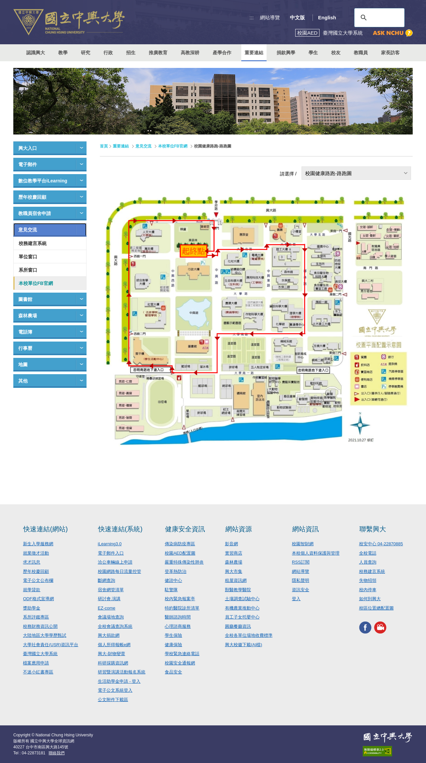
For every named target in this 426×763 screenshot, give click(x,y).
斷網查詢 (106, 580)
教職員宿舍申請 (34, 213)
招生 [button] (130, 52)
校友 (335, 52)
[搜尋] (378, 18)
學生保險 (173, 635)
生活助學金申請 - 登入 (119, 681)
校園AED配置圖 (180, 553)
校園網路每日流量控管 (119, 571)
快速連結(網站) (45, 529)
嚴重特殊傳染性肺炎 (184, 562)
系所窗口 (28, 270)
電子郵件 (27, 164)
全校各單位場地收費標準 (249, 635)
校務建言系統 (33, 243)
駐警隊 (171, 589)
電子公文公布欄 (38, 580)
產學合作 (222, 52)
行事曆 (25, 348)
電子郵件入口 (111, 553)
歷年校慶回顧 (32, 197)
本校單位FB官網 (36, 283)
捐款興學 (286, 52)
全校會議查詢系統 (115, 626)
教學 (63, 52)
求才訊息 (31, 562)
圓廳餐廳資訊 (238, 626)
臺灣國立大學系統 (40, 653)
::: (252, 17)
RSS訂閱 (301, 562)
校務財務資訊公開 (40, 626)
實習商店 (233, 553)
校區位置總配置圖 (376, 608)
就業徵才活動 (36, 553)
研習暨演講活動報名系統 (121, 671)
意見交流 (27, 229)
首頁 (104, 146)
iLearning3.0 (110, 543)
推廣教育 (158, 52)
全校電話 (367, 553)
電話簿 (25, 332)
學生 (313, 52)
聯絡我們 (57, 753)
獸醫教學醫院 (238, 589)
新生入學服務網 (38, 543)
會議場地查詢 (111, 617)
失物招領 (367, 580)
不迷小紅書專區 (38, 671)
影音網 (231, 543)
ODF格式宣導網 (38, 598)
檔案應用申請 (36, 662)
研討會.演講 (109, 598)
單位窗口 (28, 256)
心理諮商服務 (178, 626)
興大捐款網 (108, 635)
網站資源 (238, 529)
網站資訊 (305, 529)
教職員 (361, 52)
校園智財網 (303, 543)
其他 (23, 380)
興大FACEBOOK (365, 627)
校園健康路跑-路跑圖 (328, 173)
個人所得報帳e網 (114, 644)
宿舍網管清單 (111, 589)
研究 (85, 52)
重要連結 (121, 146)
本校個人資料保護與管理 (315, 553)
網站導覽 (270, 17)
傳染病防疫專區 (180, 543)
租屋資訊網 (236, 580)
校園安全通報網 (180, 662)
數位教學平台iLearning (42, 180)
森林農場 (27, 315)
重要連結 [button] (254, 52)
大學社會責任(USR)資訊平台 (50, 644)
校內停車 (367, 589)
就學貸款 (31, 589)
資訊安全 (300, 589)
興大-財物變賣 (111, 653)
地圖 (23, 364)
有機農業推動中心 (242, 608)
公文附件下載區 (113, 699)
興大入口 (27, 148)
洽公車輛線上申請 (115, 562)
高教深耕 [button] (190, 52)
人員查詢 (367, 562)
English (327, 17)
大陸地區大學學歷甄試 (44, 635)
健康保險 (173, 644)
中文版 (297, 17)
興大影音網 (380, 627)
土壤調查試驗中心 (242, 598)
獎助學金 (31, 608)
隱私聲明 (300, 580)
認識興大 (35, 52)
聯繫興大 (372, 529)
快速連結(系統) (120, 529)
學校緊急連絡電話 (182, 653)
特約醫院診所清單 (182, 608)
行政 (108, 52)
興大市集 (233, 571)
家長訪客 (390, 52)
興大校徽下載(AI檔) (243, 644)
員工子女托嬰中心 (242, 617)
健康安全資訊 (185, 529)
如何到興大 (370, 598)
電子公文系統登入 (115, 690)
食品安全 (173, 671)
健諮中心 (173, 580)
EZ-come (106, 608)
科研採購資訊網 (113, 662)
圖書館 (25, 299)
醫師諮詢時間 (178, 617)
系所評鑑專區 (36, 617)
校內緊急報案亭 (180, 598)
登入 (296, 598)
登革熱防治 (175, 571)
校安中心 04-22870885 (381, 543)
